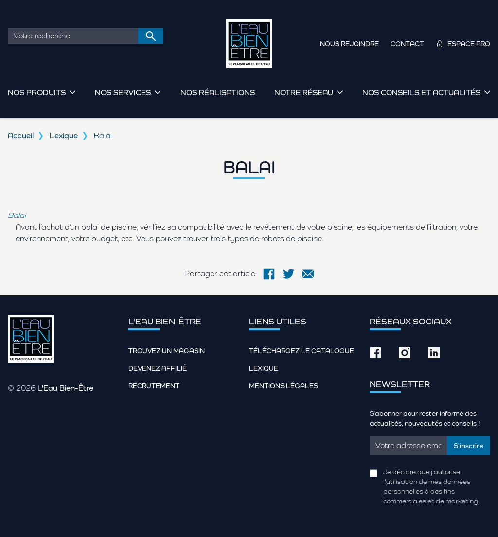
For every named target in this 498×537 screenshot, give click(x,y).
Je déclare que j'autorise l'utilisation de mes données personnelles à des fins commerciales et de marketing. (431, 486)
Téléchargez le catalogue (301, 351)
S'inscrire (469, 445)
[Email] (408, 445)
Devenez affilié (157, 368)
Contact (407, 44)
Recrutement (153, 386)
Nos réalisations (217, 92)
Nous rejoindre (349, 44)
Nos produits (37, 92)
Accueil (21, 135)
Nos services (123, 92)
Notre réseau (303, 92)
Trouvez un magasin (166, 351)
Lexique (64, 135)
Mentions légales (283, 386)
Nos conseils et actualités (421, 92)
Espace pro (468, 44)
